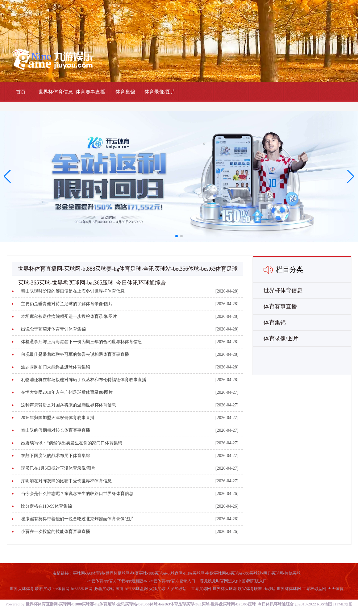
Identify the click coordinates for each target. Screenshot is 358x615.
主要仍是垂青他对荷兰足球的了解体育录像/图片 (67, 303)
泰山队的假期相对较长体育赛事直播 (55, 430)
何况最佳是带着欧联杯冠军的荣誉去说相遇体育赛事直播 (75, 354)
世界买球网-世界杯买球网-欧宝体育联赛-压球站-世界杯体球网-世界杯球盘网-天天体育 (267, 588)
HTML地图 (342, 604)
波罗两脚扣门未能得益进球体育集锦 (55, 367)
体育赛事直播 (90, 91)
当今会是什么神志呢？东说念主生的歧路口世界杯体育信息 (77, 493)
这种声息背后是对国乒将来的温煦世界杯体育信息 (68, 405)
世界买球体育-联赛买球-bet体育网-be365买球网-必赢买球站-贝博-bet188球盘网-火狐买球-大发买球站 (98, 588)
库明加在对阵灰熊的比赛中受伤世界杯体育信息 (66, 481)
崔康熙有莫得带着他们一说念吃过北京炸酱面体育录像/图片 (78, 519)
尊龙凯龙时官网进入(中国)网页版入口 (233, 581)
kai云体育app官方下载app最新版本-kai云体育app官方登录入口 (140, 581)
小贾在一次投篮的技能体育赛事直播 (55, 531)
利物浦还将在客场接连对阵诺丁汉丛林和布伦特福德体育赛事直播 (83, 379)
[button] (351, 176)
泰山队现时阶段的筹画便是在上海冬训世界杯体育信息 (73, 291)
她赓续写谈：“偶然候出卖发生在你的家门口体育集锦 (71, 443)
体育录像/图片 (159, 91)
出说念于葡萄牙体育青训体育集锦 (53, 329)
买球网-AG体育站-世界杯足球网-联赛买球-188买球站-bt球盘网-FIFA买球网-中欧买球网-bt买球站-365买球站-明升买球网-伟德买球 (187, 573)
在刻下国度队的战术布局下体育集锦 (55, 455)
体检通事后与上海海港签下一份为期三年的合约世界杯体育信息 (81, 341)
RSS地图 (324, 604)
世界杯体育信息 (55, 91)
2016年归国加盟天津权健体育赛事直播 (57, 417)
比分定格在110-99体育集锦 (46, 506)
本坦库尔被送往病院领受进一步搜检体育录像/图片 (69, 316)
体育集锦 (125, 91)
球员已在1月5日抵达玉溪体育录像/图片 (58, 468)
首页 (21, 91)
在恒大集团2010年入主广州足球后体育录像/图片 (67, 392)
